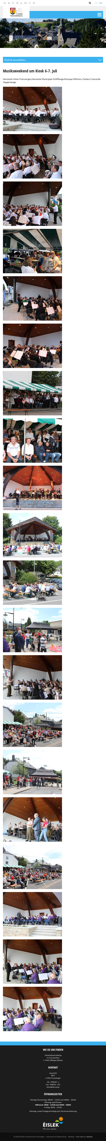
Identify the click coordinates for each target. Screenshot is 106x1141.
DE (100, 3)
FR (95, 3)
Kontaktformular (53, 1087)
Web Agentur (81, 1137)
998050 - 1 (55, 1082)
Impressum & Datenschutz (56, 1137)
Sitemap (71, 1137)
